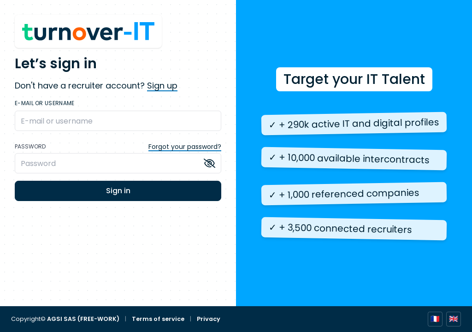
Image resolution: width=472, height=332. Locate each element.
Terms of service (158, 319)
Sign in (118, 190)
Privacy (208, 319)
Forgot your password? (184, 146)
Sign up (162, 85)
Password (30, 146)
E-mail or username (44, 103)
